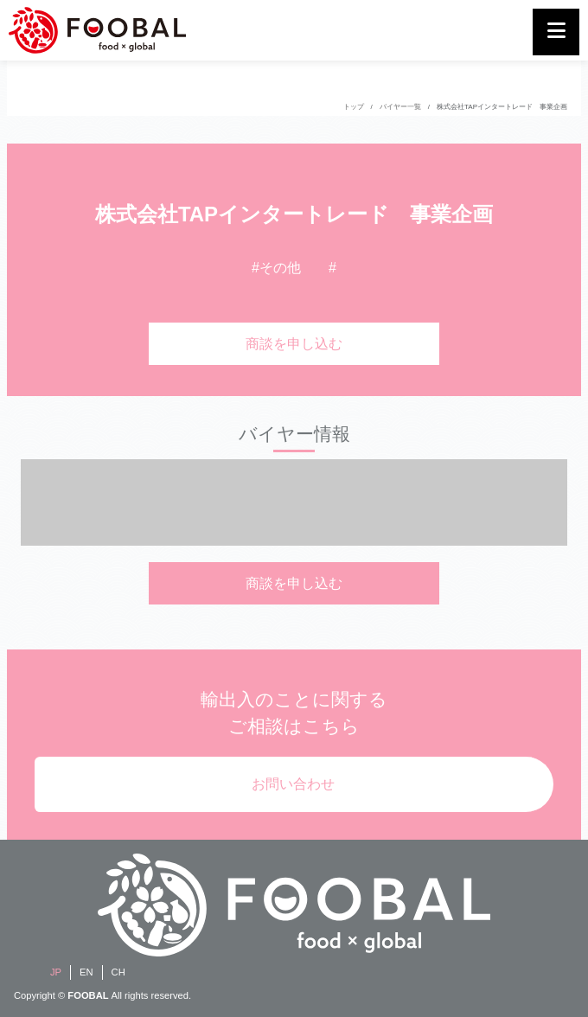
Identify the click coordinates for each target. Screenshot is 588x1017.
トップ (353, 107)
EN (86, 972)
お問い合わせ (293, 784)
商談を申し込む (294, 343)
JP (55, 972)
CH (118, 972)
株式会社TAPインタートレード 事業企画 (502, 107)
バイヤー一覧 (400, 107)
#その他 (276, 267)
